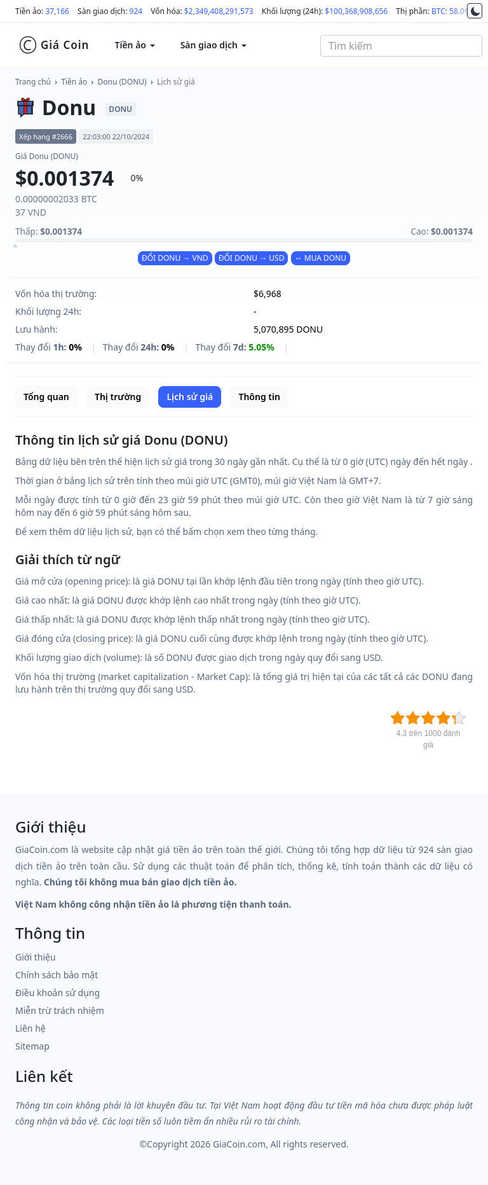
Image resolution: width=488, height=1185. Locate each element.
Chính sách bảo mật (56, 975)
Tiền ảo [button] (134, 45)
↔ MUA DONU (320, 258)
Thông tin (259, 397)
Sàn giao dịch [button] (213, 45)
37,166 (57, 11)
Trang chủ (33, 81)
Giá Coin (53, 45)
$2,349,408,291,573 (219, 11)
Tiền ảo (74, 81)
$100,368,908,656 (356, 11)
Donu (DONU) (122, 81)
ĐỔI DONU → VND (175, 258)
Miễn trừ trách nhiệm (59, 1010)
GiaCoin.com (239, 1144)
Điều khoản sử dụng (57, 993)
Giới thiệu (35, 957)
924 (136, 11)
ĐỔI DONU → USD (252, 258)
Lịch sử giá (176, 81)
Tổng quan (46, 397)
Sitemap (32, 1046)
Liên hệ (30, 1028)
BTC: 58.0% (451, 11)
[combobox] (401, 46)
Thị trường (118, 397)
